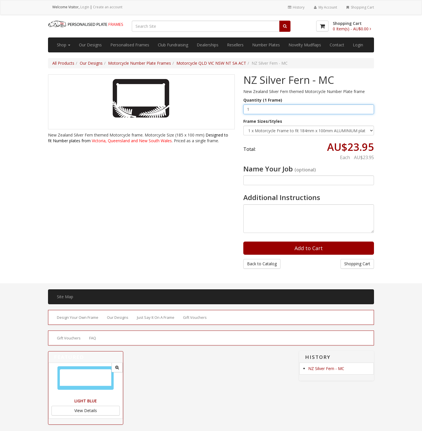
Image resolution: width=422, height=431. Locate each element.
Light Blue (85, 401)
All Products (63, 63)
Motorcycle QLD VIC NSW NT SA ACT (211, 63)
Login (84, 7)
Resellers (235, 45)
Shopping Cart (360, 7)
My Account (325, 7)
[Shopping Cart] (322, 26)
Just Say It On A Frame (155, 317)
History (296, 7)
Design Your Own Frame (77, 317)
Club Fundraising (173, 45)
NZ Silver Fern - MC (326, 368)
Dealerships (207, 45)
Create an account (107, 7)
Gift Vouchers (195, 317)
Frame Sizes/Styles (262, 121)
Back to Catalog (262, 263)
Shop (63, 45)
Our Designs (90, 45)
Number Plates (266, 45)
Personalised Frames (129, 45)
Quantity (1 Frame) (262, 100)
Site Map (65, 296)
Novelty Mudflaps (304, 45)
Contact (337, 45)
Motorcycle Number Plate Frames (139, 63)
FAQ (92, 338)
